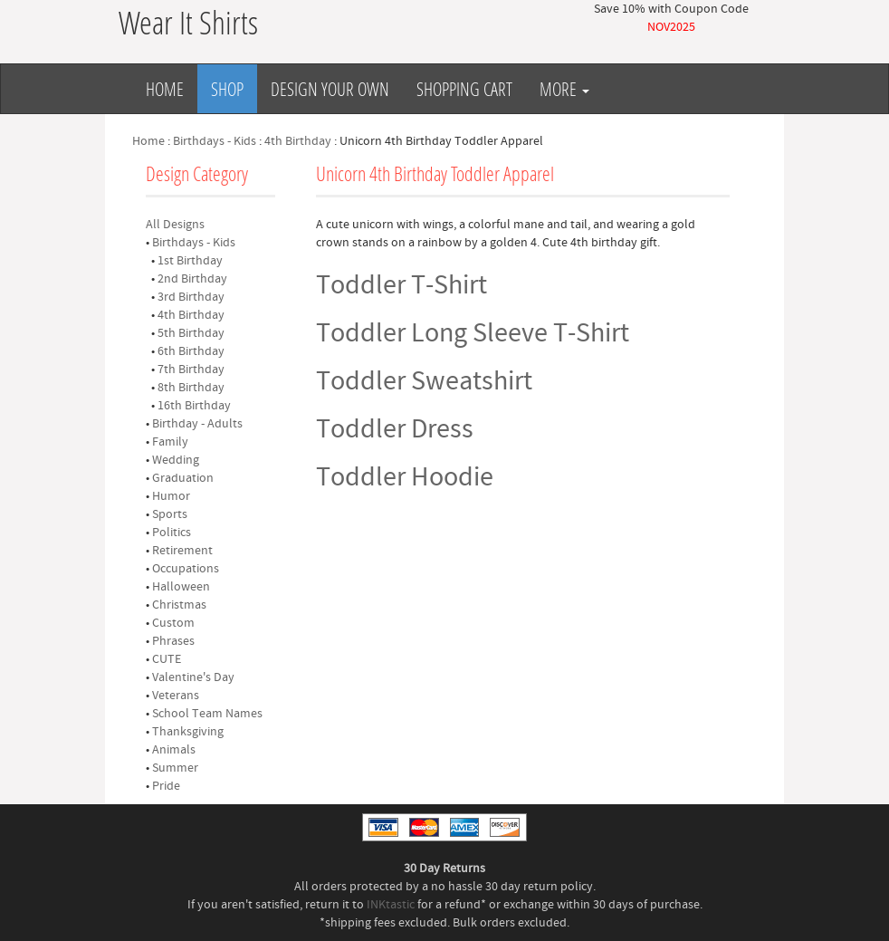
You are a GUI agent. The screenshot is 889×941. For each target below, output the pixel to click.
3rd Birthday (191, 297)
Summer (175, 768)
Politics (171, 532)
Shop (227, 89)
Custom (173, 623)
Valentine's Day (193, 677)
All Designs (175, 224)
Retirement (182, 551)
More (564, 89)
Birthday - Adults (197, 424)
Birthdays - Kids (214, 141)
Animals (174, 750)
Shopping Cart (464, 89)
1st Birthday (190, 261)
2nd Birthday (192, 279)
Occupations (185, 569)
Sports (169, 514)
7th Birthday (191, 369)
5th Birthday (191, 333)
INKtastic (391, 905)
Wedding (175, 460)
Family (170, 442)
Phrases (173, 641)
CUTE (166, 659)
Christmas (179, 605)
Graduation (183, 478)
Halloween (181, 587)
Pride (166, 786)
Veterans (175, 695)
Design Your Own (330, 89)
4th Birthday (297, 141)
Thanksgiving (188, 732)
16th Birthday (194, 406)
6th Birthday (191, 351)
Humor (171, 496)
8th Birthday (191, 387)
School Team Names (207, 714)
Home (165, 89)
